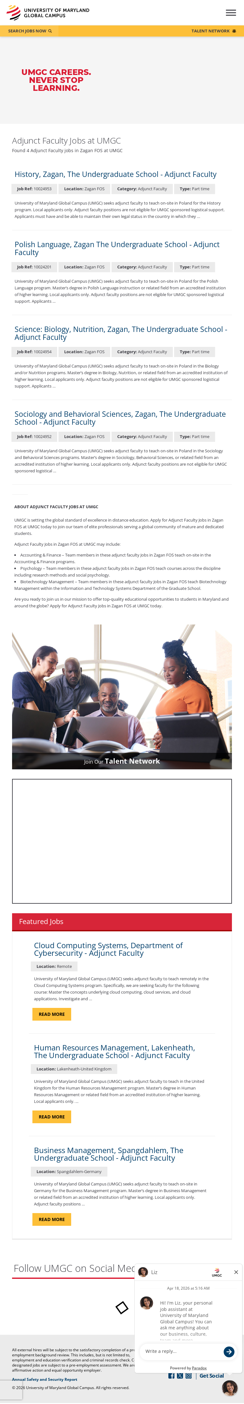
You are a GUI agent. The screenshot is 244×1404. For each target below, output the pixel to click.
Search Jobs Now (27, 31)
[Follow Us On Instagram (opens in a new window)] (189, 1376)
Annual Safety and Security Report (68, 1379)
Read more (55, 1014)
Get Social (212, 1376)
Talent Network (211, 31)
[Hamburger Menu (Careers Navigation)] (225, 17)
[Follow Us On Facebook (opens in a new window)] (171, 1376)
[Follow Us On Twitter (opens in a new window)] (180, 1376)
